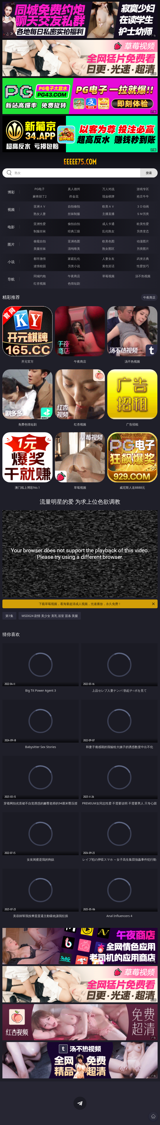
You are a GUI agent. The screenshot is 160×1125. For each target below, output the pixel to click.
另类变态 (143, 231)
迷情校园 (40, 266)
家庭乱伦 (74, 259)
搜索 (149, 173)
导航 (11, 279)
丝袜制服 (74, 214)
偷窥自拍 (40, 241)
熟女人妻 (40, 214)
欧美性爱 (143, 224)
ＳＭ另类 (143, 214)
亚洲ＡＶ (40, 206)
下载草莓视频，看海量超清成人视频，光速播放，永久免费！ (97, 603)
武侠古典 (143, 259)
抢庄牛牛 (143, 196)
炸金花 (73, 196)
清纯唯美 (74, 249)
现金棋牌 (108, 196)
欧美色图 (108, 241)
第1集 (9, 616)
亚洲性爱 (40, 224)
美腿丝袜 (40, 249)
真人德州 (74, 189)
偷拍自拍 (74, 224)
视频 (11, 209)
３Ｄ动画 (143, 206)
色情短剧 (74, 283)
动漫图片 (143, 241)
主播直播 (108, 214)
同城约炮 (40, 276)
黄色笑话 (108, 266)
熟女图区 (108, 249)
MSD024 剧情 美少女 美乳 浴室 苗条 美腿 (50, 616)
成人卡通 (108, 224)
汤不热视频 (142, 276)
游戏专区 (143, 189)
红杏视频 (40, 283)
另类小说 (74, 266)
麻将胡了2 (40, 196)
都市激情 (40, 259)
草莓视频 (108, 276)
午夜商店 (74, 276)
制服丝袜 (40, 231)
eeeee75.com (80, 161)
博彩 (11, 192)
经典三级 (74, 231)
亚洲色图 (74, 241)
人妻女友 (108, 259)
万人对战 (108, 189)
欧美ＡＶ (108, 206)
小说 (11, 261)
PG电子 (39, 189)
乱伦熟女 (108, 231)
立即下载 (110, 1115)
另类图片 (143, 249)
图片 (11, 244)
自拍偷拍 (74, 206)
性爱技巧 (143, 266)
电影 (11, 227)
